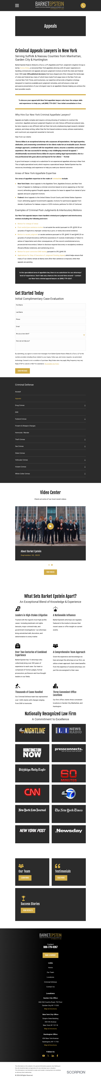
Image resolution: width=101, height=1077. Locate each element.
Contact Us (50, 987)
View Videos (50, 572)
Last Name (19, 312)
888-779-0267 (50, 947)
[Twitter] (48, 1056)
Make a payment (50, 955)
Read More (61, 878)
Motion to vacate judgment (28, 234)
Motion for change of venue (28, 224)
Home (50, 968)
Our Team (50, 972)
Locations (50, 977)
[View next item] (52, 565)
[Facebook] (57, 1056)
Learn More (25, 878)
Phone (18, 319)
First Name (19, 305)
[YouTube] (43, 1056)
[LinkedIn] (53, 1056)
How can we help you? (23, 341)
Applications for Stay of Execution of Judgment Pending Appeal (41, 255)
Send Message (22, 371)
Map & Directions (50, 1009)
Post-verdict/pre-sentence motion (30, 227)
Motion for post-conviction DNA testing (32, 252)
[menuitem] (50, 391)
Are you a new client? (22, 334)
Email (18, 326)
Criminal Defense (50, 982)
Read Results (28, 910)
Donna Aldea (24, 68)
